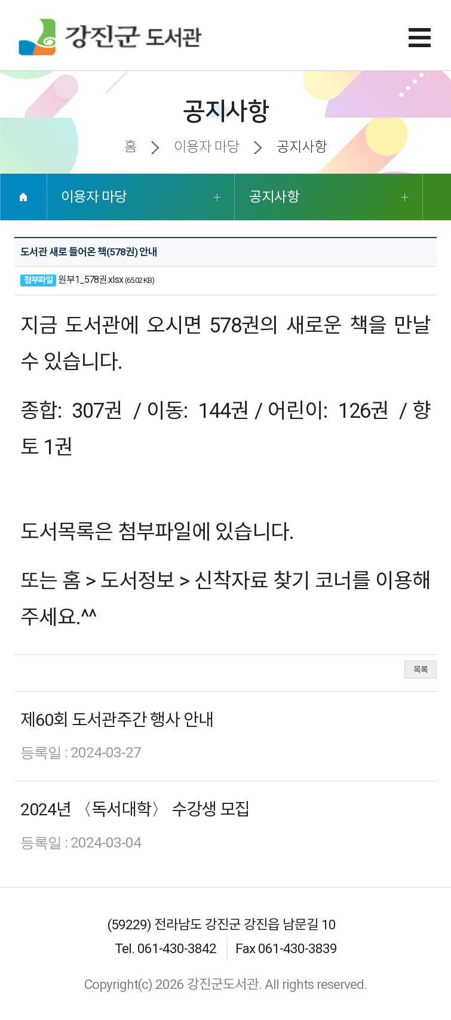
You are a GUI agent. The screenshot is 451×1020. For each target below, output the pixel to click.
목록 (420, 669)
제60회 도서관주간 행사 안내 (116, 720)
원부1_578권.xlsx (90, 279)
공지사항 (274, 197)
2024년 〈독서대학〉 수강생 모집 (135, 809)
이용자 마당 (94, 197)
